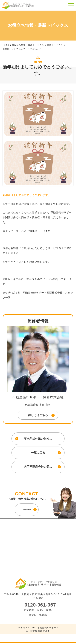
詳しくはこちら (38, 415)
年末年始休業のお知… (38, 438)
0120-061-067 (40, 604)
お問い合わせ (27, 509)
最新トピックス (55, 45)
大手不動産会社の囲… (38, 466)
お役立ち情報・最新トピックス (28, 45)
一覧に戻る (38, 452)
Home (6, 45)
